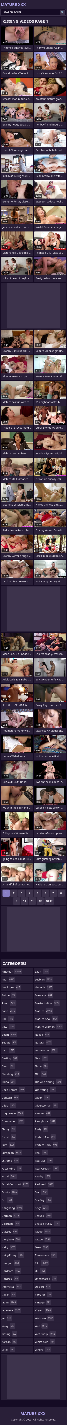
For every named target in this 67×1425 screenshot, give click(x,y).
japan (9, 1302)
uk (40, 1271)
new (42, 1058)
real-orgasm (47, 1168)
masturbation (47, 1003)
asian (9, 1003)
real (41, 1152)
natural (43, 1042)
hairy (9, 1247)
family (10, 1192)
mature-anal (46, 1018)
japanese (11, 1310)
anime (9, 995)
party (41, 1129)
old (41, 1074)
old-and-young (48, 1082)
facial (9, 1176)
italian (9, 1294)
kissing (9, 1334)
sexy (42, 1208)
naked (42, 1034)
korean (9, 1341)
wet (41, 1326)
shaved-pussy (47, 1223)
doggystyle (13, 1113)
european (12, 1152)
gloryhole (11, 1239)
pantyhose (45, 1121)
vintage (43, 1302)
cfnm (8, 1066)
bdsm (9, 1034)
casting (10, 1058)
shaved (43, 1215)
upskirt (43, 1286)
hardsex (10, 1278)
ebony (9, 1129)
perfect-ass (45, 1137)
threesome (46, 1255)
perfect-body (46, 1145)
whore (43, 1349)
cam (8, 1050)
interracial (12, 1286)
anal (8, 979)
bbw (8, 1026)
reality (43, 1176)
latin (42, 971)
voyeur (43, 1310)
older (42, 1097)
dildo (9, 1105)
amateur (12, 971)
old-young (45, 1089)
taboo (43, 1231)
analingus (11, 987)
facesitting (12, 1168)
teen (42, 1247)
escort (9, 1137)
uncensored (46, 1278)
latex (8, 1349)
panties (43, 1113)
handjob (11, 1263)
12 (40, 901)
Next (49, 901)
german (11, 1215)
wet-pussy (45, 1334)
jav (7, 1318)
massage (44, 995)
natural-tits (46, 1050)
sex (42, 1192)
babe (9, 1011)
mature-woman (49, 1026)
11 (32, 901)
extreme (10, 1160)
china (9, 1082)
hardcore (11, 1271)
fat (7, 1200)
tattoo (43, 1239)
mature (44, 1011)
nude (42, 1066)
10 (24, 901)
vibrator (43, 1294)
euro (8, 1145)
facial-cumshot (15, 1184)
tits (42, 1263)
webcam (44, 1318)
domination (13, 1121)
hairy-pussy (13, 1255)
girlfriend (11, 1223)
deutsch (10, 1097)
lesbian (44, 979)
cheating (11, 1074)
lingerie (44, 987)
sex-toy (43, 1200)
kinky (8, 1326)
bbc (8, 1018)
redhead (44, 1184)
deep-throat (13, 1089)
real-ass (44, 1160)
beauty (9, 1042)
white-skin (45, 1341)
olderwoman (46, 1105)
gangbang (12, 1208)
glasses (10, 1231)
